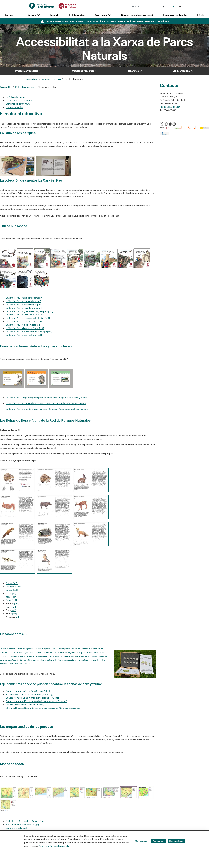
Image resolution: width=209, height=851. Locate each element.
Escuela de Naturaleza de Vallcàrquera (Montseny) (29, 694)
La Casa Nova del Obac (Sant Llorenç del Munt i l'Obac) (32, 697)
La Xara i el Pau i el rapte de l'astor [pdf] (25, 328)
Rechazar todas (176, 841)
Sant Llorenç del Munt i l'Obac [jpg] (22, 824)
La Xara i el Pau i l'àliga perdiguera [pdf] (24, 297)
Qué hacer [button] (103, 15)
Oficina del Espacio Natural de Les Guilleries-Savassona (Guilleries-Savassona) (43, 707)
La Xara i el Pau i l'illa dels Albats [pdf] (23, 324)
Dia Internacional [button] (183, 70)
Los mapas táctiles (14, 107)
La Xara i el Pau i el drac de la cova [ (22, 408)
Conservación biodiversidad (137, 15)
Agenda (54, 15)
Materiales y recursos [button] (85, 70)
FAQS (200, 15)
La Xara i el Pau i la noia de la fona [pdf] (24, 307)
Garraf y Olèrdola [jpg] (16, 827)
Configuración (141, 841)
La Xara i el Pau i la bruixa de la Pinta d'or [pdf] (28, 318)
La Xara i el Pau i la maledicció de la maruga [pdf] (29, 331)
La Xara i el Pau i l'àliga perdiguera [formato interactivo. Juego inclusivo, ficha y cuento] (47, 397)
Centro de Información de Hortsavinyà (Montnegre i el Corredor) (36, 701)
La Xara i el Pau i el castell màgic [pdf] (23, 304)
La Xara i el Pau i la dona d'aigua (21, 403)
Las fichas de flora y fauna (18, 103)
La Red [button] (11, 15)
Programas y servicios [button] (28, 70)
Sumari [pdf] (12, 583)
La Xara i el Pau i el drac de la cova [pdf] (24, 321)
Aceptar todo (159, 841)
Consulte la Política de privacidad (54, 846)
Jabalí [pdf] (11, 596)
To (7, 606)
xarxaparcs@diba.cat (170, 106)
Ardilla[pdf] (11, 593)
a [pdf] (16, 603)
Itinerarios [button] (135, 70)
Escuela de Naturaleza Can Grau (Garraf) (25, 704)
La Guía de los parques (16, 97)
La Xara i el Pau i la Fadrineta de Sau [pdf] (25, 314)
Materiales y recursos (51, 79)
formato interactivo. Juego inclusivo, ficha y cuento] (61, 403)
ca (174, 6)
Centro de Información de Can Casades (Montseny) (30, 691)
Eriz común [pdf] (14, 586)
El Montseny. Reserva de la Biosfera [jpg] (25, 821)
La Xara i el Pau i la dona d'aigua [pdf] (23, 301)
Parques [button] (33, 15)
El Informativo (77, 15)
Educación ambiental (175, 15)
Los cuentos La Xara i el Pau (19, 100)
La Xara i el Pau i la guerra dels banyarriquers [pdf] (29, 311)
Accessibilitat (32, 79)
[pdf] (14, 606)
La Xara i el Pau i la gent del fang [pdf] (24, 334)
